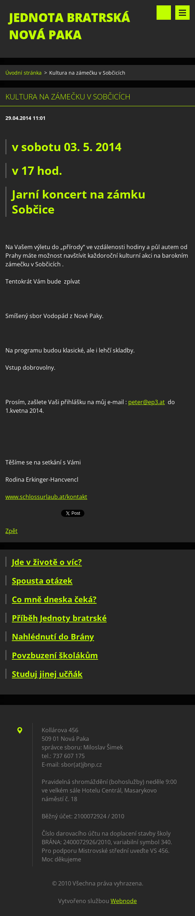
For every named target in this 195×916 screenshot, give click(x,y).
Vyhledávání (164, 12)
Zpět (11, 531)
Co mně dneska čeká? (54, 599)
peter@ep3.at (146, 402)
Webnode (124, 901)
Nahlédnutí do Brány (53, 636)
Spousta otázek (42, 580)
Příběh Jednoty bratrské (59, 617)
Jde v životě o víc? (47, 561)
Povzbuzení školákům (55, 655)
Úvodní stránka (23, 72)
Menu (182, 12)
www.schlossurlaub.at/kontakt (46, 497)
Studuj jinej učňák (47, 673)
